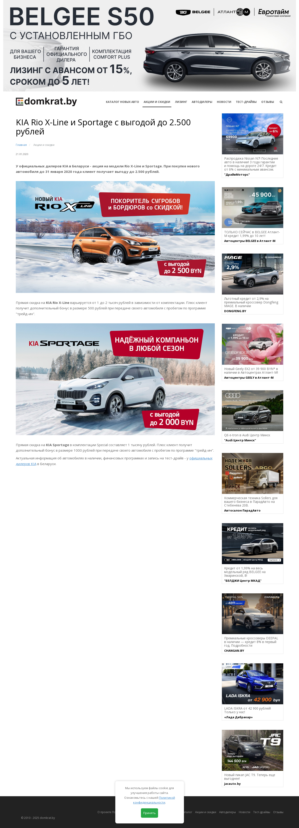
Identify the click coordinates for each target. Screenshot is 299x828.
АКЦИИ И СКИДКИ (157, 102)
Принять (149, 813)
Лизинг (181, 102)
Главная (21, 144)
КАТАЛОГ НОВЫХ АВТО (122, 102)
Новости (224, 102)
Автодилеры (202, 102)
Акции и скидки (205, 812)
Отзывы (267, 102)
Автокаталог (184, 812)
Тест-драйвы (246, 102)
